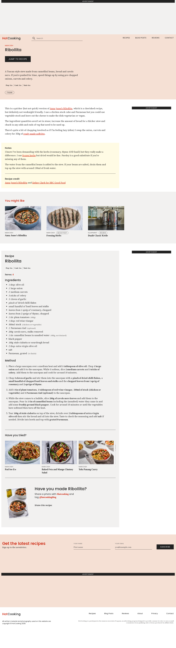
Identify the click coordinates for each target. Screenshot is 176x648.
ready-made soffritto (34, 152)
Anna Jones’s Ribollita (61, 127)
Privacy (154, 632)
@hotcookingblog (47, 516)
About (140, 632)
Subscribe (165, 566)
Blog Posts (140, 37)
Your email (119, 562)
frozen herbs (29, 174)
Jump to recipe (18, 68)
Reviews (155, 37)
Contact (169, 37)
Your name (78, 562)
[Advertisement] (88, 18)
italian (9, 102)
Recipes (126, 37)
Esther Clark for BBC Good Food (49, 201)
